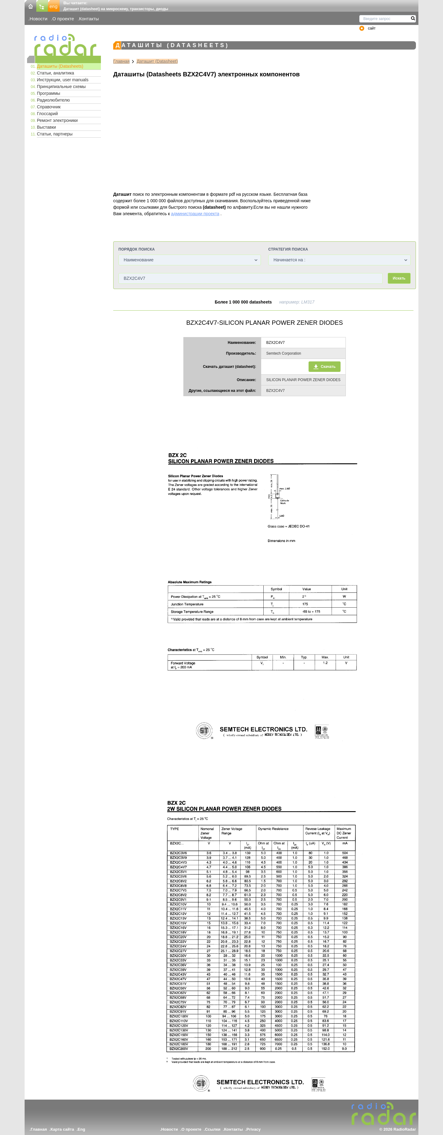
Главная (121, 61)
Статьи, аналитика (55, 72)
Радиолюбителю (53, 100)
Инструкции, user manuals (62, 79)
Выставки (46, 127)
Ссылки (212, 1129)
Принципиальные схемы (61, 86)
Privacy (253, 1129)
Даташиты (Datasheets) (60, 66)
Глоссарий (47, 113)
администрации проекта (195, 213)
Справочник (49, 106)
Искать (399, 278)
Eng (81, 1129)
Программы (48, 93)
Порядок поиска (136, 249)
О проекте (63, 18)
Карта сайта (62, 1129)
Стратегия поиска (288, 249)
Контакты (89, 18)
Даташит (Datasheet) (157, 61)
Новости (38, 18)
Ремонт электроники (57, 120)
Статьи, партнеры (55, 133)
